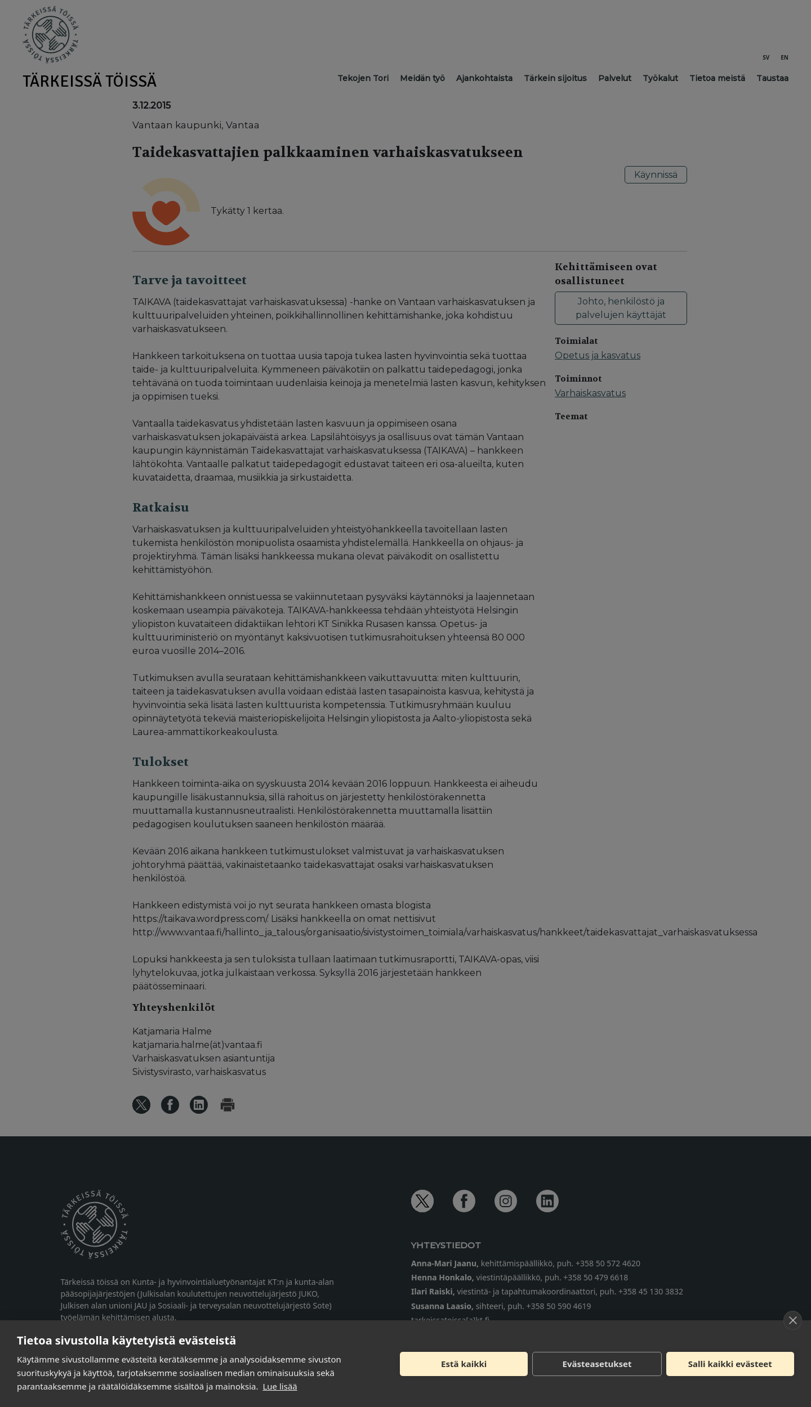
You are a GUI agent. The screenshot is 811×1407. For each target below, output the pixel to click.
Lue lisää (279, 1386)
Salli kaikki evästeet (730, 1363)
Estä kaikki (464, 1363)
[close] (792, 1320)
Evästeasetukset (597, 1363)
